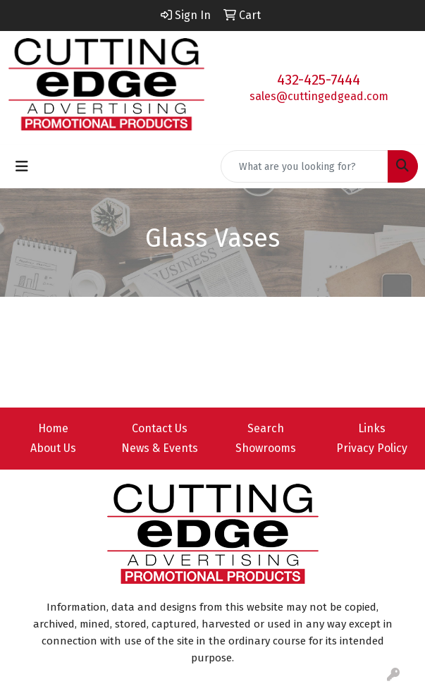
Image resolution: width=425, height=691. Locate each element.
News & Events (159, 448)
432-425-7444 (318, 79)
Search (265, 428)
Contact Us (159, 428)
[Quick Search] (304, 166)
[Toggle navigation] (22, 166)
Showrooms (265, 448)
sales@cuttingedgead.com (319, 96)
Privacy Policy (371, 448)
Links (372, 428)
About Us (53, 448)
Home (53, 428)
